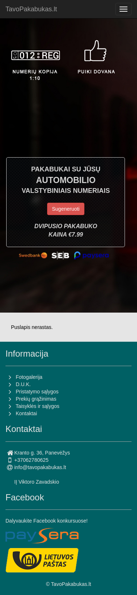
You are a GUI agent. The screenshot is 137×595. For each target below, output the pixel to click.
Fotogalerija (29, 377)
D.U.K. (23, 384)
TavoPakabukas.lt (31, 9)
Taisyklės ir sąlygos (38, 406)
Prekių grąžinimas (36, 399)
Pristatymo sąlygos (37, 391)
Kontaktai (26, 413)
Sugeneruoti (66, 209)
